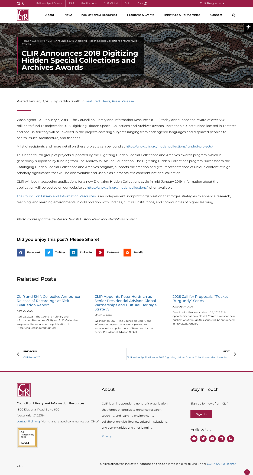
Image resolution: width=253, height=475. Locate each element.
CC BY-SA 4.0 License (221, 464)
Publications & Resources (100, 15)
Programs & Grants (141, 15)
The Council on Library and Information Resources (56, 196)
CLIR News (38, 40)
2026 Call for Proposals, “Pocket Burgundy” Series (200, 298)
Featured (92, 101)
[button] (248, 27)
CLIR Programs (212, 3)
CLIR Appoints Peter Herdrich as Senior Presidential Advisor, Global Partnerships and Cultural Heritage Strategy (126, 302)
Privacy (107, 436)
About (50, 15)
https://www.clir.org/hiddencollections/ (117, 188)
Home (25, 40)
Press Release (123, 101)
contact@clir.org (29, 421)
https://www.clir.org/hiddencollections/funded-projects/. (169, 146)
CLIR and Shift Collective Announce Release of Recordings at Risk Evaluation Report (48, 300)
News (68, 15)
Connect (217, 15)
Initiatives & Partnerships (183, 15)
